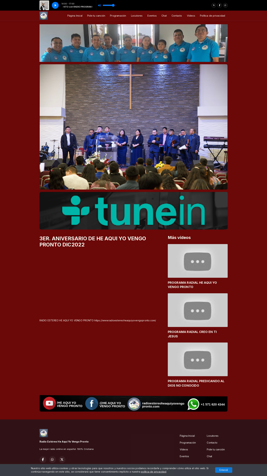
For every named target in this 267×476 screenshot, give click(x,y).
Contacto (177, 15)
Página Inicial (74, 15)
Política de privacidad (212, 15)
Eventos (152, 15)
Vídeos (191, 15)
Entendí (223, 469)
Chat (164, 15)
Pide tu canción (96, 15)
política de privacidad (153, 471)
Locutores (137, 15)
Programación (118, 15)
